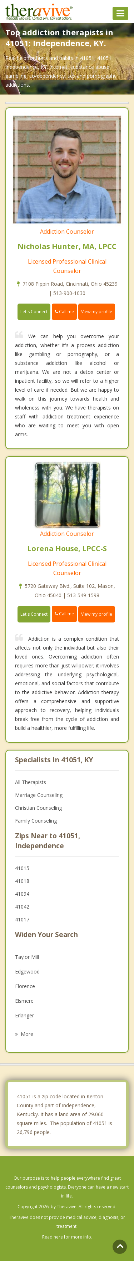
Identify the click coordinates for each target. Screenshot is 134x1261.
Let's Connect (34, 312)
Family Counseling (36, 820)
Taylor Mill (27, 957)
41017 (22, 919)
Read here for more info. (67, 1237)
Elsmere (24, 1000)
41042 (22, 906)
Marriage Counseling (39, 795)
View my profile (96, 312)
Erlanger (24, 1015)
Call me (64, 312)
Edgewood (27, 971)
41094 (22, 893)
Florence (25, 986)
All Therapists (30, 782)
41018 (22, 881)
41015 (22, 868)
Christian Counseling (38, 807)
